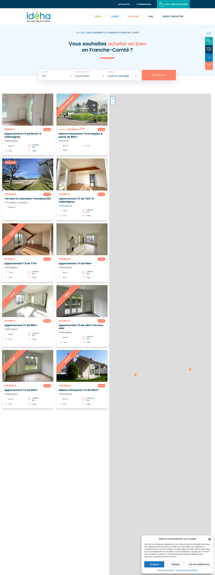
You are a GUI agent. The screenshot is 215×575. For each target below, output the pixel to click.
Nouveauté (10, 162)
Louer (116, 16)
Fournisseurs (144, 4)
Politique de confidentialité (187, 570)
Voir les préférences (199, 564)
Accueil (80, 32)
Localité (44, 72)
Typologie (111, 72)
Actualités (124, 4)
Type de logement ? (82, 72)
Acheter (135, 16)
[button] (209, 539)
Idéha (100, 16)
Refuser (176, 564)
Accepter (154, 564)
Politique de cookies (166, 570)
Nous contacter (173, 16)
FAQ (150, 16)
